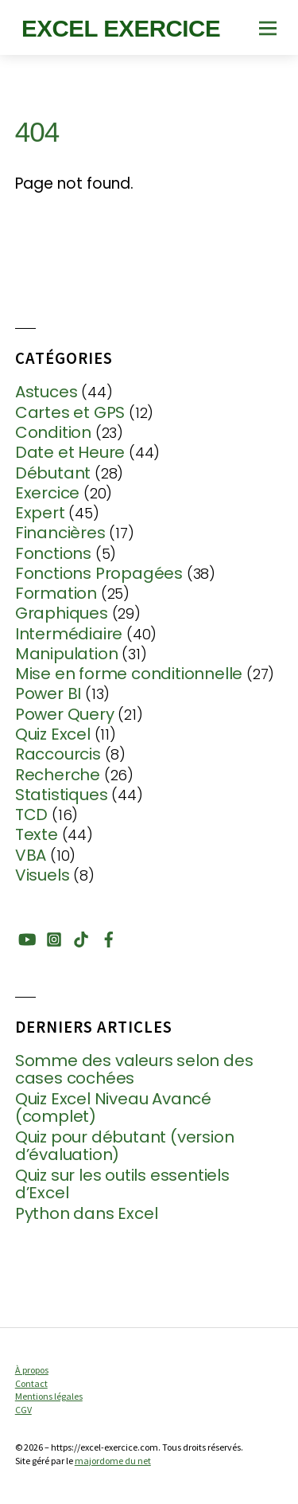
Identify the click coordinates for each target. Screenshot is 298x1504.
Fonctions (53, 553)
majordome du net (113, 1461)
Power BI (48, 693)
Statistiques (61, 794)
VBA (30, 855)
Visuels (42, 875)
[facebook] (109, 937)
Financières (60, 533)
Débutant (53, 473)
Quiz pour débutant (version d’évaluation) (124, 1146)
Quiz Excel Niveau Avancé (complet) (113, 1108)
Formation (56, 593)
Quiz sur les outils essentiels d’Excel (122, 1184)
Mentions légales (49, 1396)
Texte (36, 834)
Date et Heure (70, 452)
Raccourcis (58, 754)
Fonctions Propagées (99, 573)
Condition (53, 432)
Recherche (57, 775)
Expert (40, 513)
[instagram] (54, 937)
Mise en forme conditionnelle (128, 673)
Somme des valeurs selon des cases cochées (134, 1070)
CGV (23, 1410)
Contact (31, 1383)
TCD (31, 814)
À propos (31, 1370)
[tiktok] (81, 937)
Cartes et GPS (70, 412)
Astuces (46, 392)
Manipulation (66, 654)
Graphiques (61, 613)
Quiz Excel (53, 734)
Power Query (64, 714)
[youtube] (26, 937)
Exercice (47, 493)
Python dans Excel (86, 1214)
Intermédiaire (68, 634)
